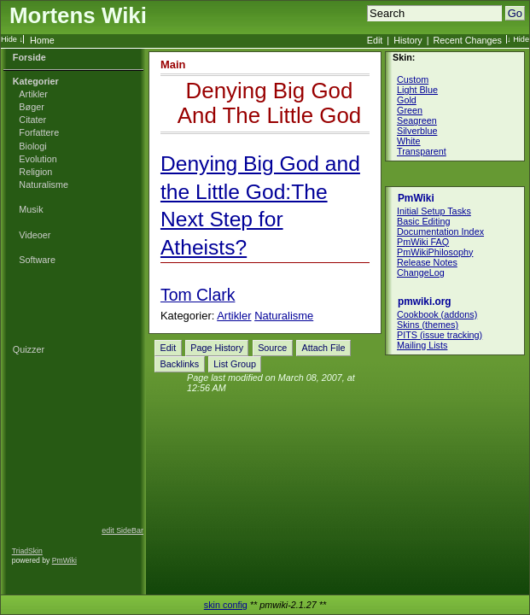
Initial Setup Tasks (434, 211)
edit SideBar (122, 530)
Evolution (37, 159)
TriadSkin (27, 551)
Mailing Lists (422, 345)
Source (272, 348)
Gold (406, 100)
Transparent (421, 151)
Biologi (32, 146)
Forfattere (39, 132)
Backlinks (180, 364)
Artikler (33, 94)
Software (37, 260)
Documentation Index (440, 231)
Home (42, 40)
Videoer (34, 235)
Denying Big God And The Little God (270, 103)
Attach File (323, 348)
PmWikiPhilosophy (435, 252)
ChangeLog (421, 272)
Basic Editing (423, 221)
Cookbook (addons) (437, 314)
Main (173, 64)
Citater (32, 119)
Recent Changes (468, 40)
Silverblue (417, 131)
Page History (216, 348)
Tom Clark (197, 294)
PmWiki (64, 560)
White (409, 141)
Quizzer (28, 349)
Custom (412, 79)
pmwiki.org (424, 302)
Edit (375, 40)
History (407, 40)
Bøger (31, 107)
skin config (226, 605)
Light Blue (417, 90)
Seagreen (417, 120)
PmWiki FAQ (423, 242)
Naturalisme (43, 184)
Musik (31, 209)
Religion (35, 172)
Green (409, 110)
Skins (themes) (427, 324)
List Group (234, 364)
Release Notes (427, 262)
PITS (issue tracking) (439, 335)
